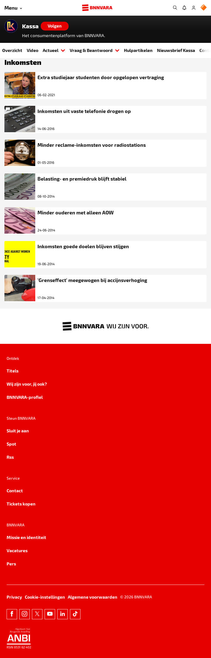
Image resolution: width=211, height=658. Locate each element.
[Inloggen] (193, 7)
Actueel (54, 50)
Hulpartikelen (138, 50)
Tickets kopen (21, 503)
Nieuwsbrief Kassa (176, 50)
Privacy (14, 596)
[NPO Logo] (204, 7)
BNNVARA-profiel (25, 397)
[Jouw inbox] (184, 7)
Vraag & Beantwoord (95, 50)
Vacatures (17, 550)
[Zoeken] (174, 7)
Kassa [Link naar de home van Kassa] (30, 26)
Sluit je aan (18, 430)
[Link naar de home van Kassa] (11, 26)
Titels (12, 370)
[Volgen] (55, 26)
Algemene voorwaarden (92, 596)
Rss (10, 457)
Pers (11, 563)
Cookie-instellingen (45, 596)
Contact (15, 490)
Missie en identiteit (26, 537)
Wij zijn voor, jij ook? (27, 383)
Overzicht (12, 50)
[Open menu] (13, 8)
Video (32, 50)
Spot (11, 443)
